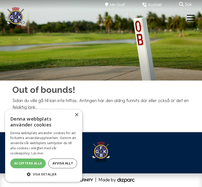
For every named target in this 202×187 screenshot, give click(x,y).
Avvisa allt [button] (62, 163)
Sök (185, 4)
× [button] (76, 115)
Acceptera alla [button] (28, 163)
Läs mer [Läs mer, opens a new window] (37, 153)
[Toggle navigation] (190, 17)
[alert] (43, 146)
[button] (43, 174)
